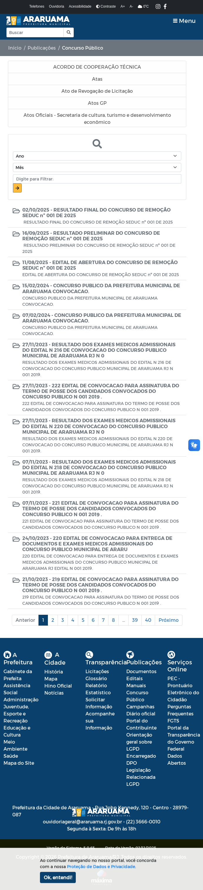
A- (131, 6)
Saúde (11, 756)
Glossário (96, 678)
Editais (134, 678)
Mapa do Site (19, 763)
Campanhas (140, 706)
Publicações (42, 47)
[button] (68, 32)
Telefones (36, 6)
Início (14, 47)
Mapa (50, 678)
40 (148, 620)
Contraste (106, 6)
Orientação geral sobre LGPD (139, 741)
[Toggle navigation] (184, 20)
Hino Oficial (58, 685)
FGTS (173, 720)
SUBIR (101, 864)
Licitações (97, 671)
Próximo (169, 620)
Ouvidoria (56, 6)
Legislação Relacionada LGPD (140, 777)
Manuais (136, 685)
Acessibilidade (80, 6)
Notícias (54, 692)
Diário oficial (140, 713)
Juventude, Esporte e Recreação (16, 713)
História (53, 671)
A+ (122, 6)
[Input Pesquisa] (35, 32)
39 (135, 620)
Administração (21, 699)
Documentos (141, 671)
